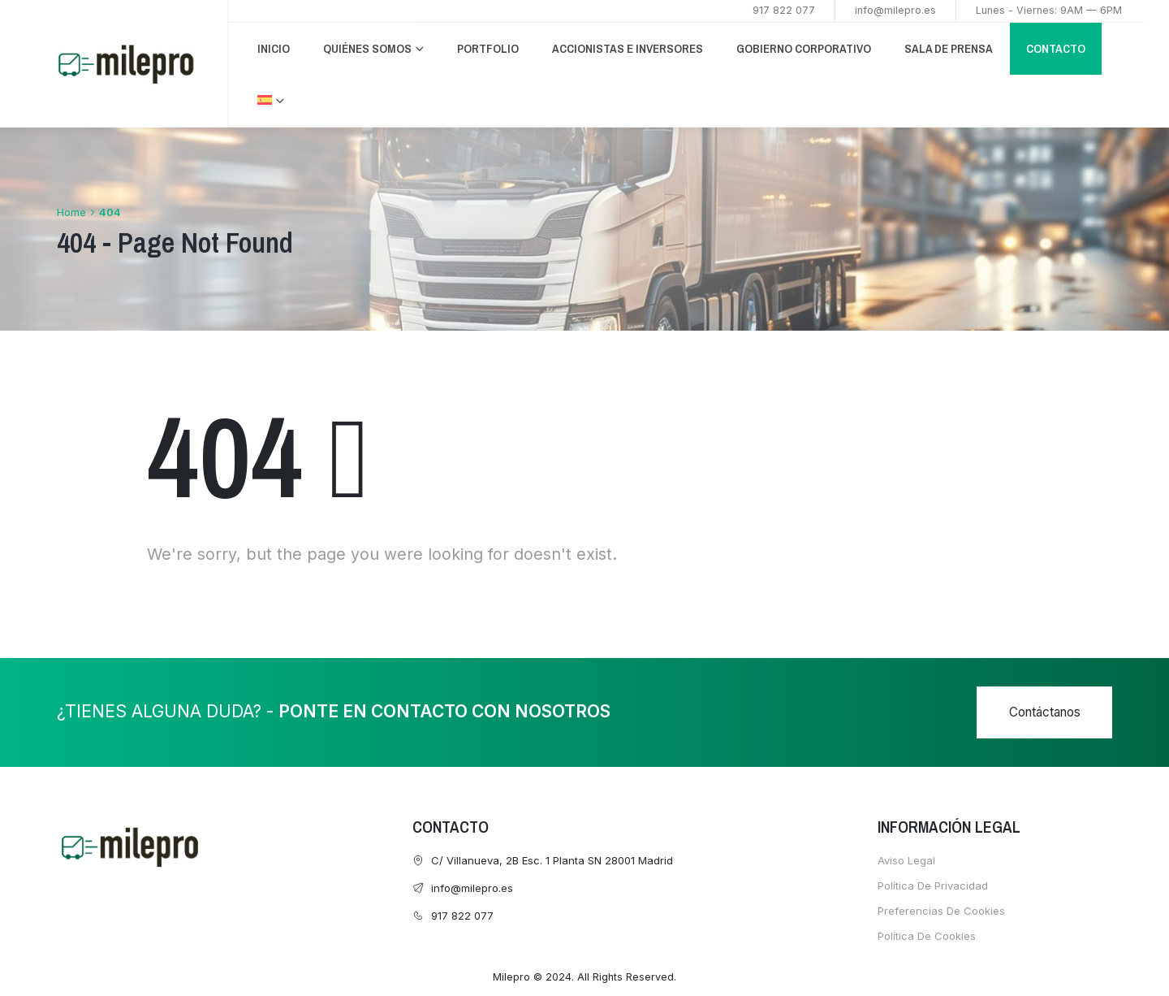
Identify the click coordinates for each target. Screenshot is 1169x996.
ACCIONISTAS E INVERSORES (627, 48)
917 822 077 (784, 10)
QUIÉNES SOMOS (367, 48)
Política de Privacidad (933, 885)
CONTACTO (1055, 48)
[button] (1044, 712)
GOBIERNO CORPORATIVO (803, 48)
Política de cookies (927, 935)
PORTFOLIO (488, 48)
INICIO (273, 48)
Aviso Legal (906, 860)
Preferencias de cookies (941, 910)
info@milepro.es (895, 10)
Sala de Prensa (948, 48)
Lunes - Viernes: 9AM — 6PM (1049, 10)
